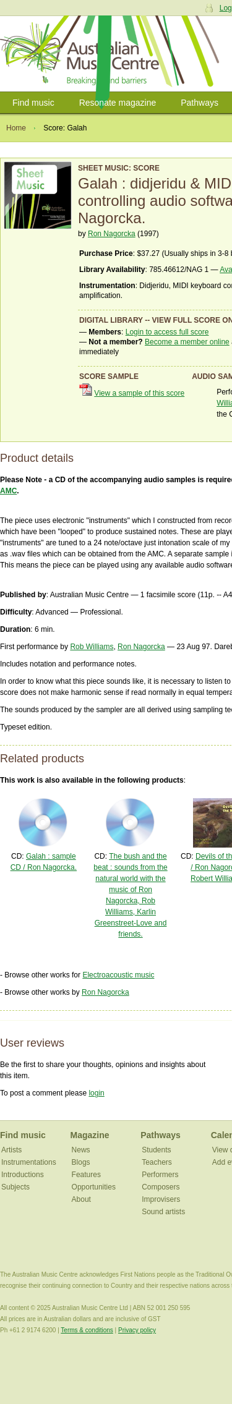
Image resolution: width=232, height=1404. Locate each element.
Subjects (15, 1187)
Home (16, 128)
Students (156, 1150)
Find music (33, 103)
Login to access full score (167, 332)
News (81, 1150)
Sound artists (163, 1211)
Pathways (199, 103)
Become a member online (187, 342)
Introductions (22, 1174)
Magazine (90, 1135)
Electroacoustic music (118, 975)
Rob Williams (91, 646)
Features (86, 1174)
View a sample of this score (139, 393)
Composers (160, 1187)
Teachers (157, 1162)
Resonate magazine (118, 103)
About (81, 1199)
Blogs (81, 1162)
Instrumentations (28, 1162)
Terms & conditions (87, 1330)
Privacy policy (137, 1330)
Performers (160, 1174)
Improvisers (161, 1199)
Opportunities (94, 1187)
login (96, 1093)
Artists (11, 1150)
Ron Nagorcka (111, 233)
